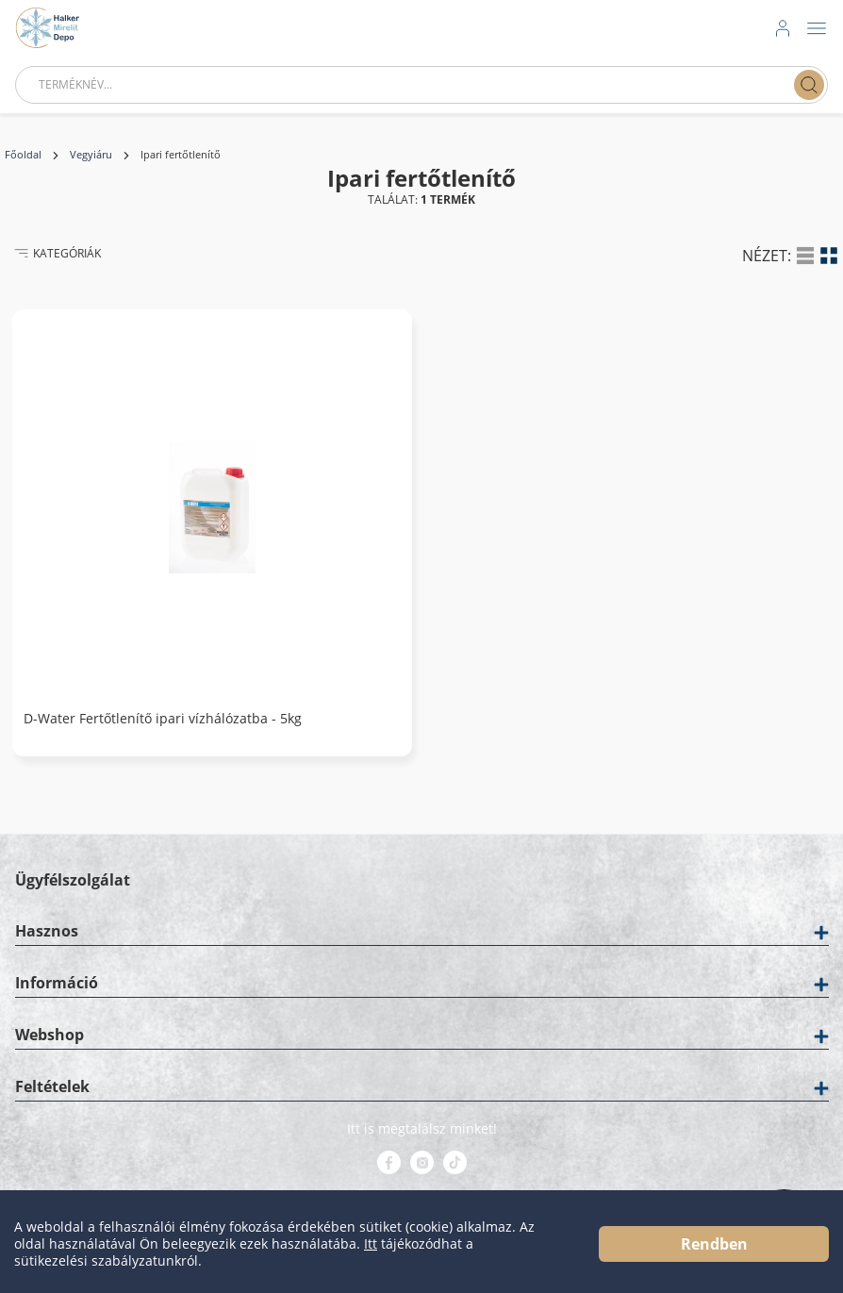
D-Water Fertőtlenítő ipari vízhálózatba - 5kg (163, 718)
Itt (370, 1243)
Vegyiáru (91, 154)
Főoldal (23, 154)
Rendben (714, 1244)
